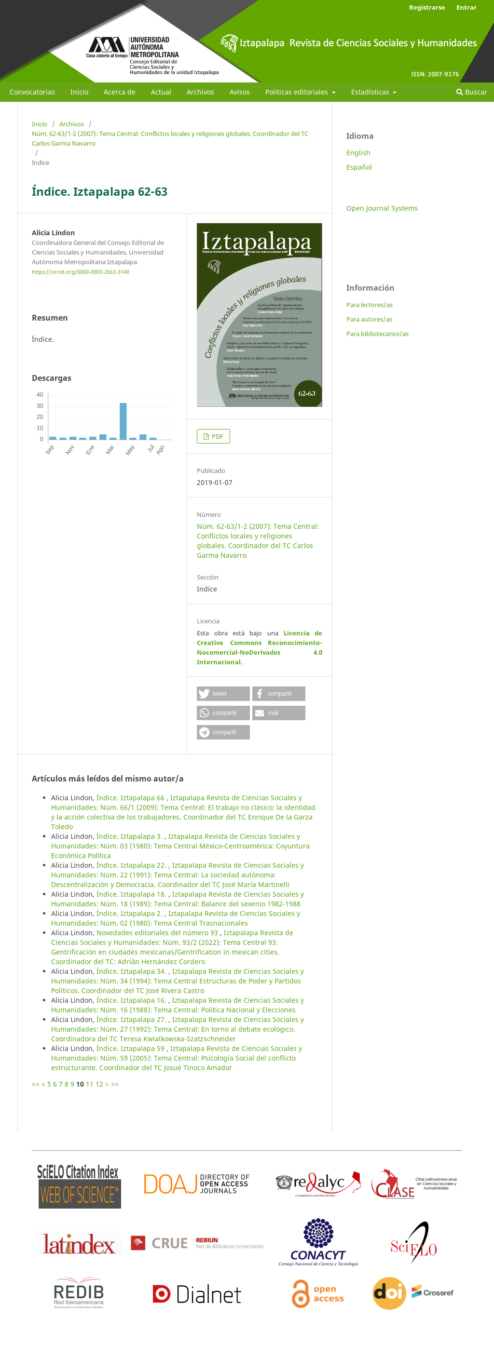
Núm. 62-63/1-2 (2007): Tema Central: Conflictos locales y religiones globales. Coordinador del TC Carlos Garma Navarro (170, 138)
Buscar (471, 91)
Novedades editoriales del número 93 (158, 932)
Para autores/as (369, 319)
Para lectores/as (369, 304)
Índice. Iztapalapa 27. (132, 1019)
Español (359, 167)
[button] (223, 693)
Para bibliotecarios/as (377, 333)
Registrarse (427, 7)
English (358, 152)
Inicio (79, 91)
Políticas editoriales (297, 91)
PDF (216, 436)
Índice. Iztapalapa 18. (132, 894)
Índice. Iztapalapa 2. (130, 913)
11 (90, 1084)
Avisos (240, 91)
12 (99, 1084)
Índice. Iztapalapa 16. (132, 1000)
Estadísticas (371, 91)
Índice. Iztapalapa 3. (130, 836)
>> (115, 1084)
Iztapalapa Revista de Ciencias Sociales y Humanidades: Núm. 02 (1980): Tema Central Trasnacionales (175, 918)
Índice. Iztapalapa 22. (132, 865)
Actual (161, 91)
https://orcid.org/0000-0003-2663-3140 (80, 272)
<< (36, 1084)
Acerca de (120, 91)
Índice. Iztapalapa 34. (132, 971)
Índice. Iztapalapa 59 (131, 1048)
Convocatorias (32, 91)
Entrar (466, 7)
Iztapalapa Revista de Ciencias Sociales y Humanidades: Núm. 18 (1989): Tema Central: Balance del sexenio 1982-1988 (177, 898)
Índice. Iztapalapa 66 (131, 797)
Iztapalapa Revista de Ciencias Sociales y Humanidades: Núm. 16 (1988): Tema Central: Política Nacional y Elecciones (177, 1004)
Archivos (200, 91)
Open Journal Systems (382, 208)
